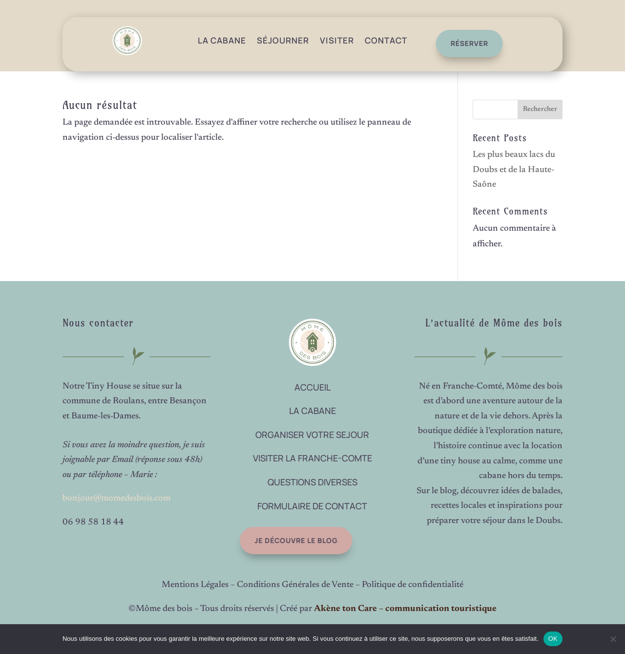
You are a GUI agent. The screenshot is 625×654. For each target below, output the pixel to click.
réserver (466, 43)
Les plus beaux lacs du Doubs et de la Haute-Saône (514, 170)
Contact (386, 40)
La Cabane (222, 40)
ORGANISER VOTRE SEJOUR (312, 434)
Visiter (337, 40)
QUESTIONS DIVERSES (312, 482)
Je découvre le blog (289, 540)
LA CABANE (312, 410)
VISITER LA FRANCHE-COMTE (312, 458)
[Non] (613, 639)
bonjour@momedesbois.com (116, 498)
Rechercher (540, 109)
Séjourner (283, 40)
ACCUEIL (312, 387)
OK (553, 638)
